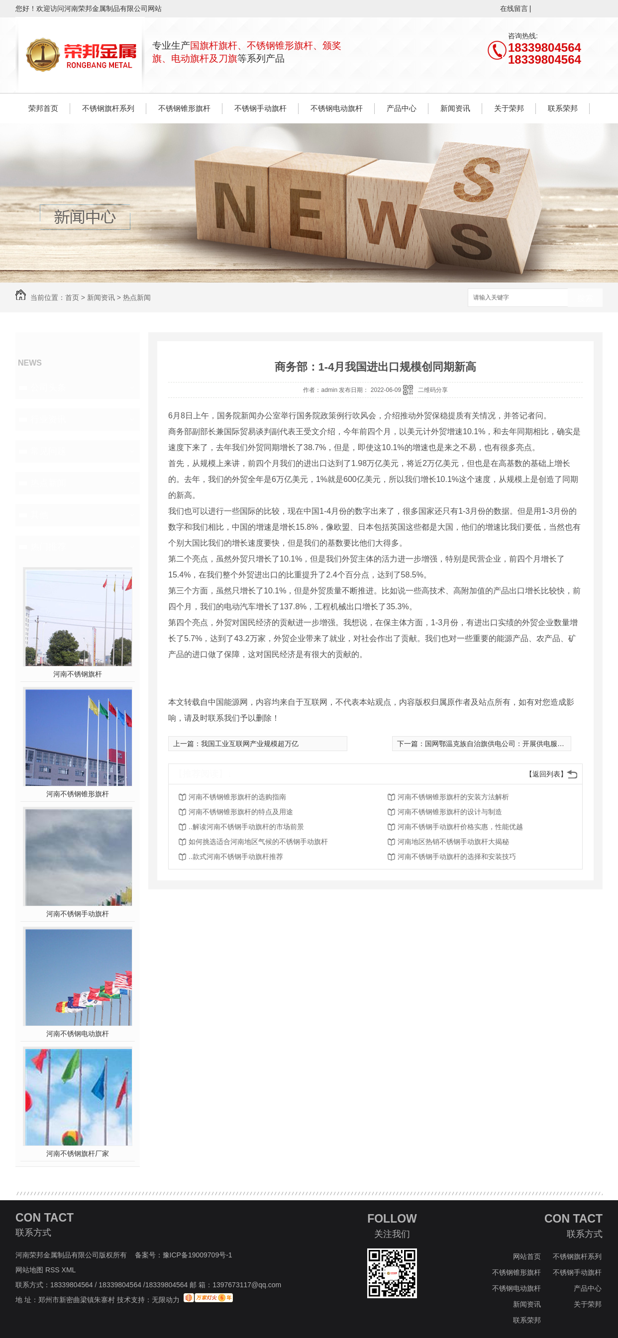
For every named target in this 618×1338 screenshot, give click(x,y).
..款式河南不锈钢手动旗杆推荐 (236, 856)
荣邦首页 (43, 108)
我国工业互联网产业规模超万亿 (250, 744)
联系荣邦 (563, 108)
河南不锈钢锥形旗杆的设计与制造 (450, 812)
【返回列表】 (546, 774)
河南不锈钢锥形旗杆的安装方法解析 (453, 797)
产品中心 (401, 108)
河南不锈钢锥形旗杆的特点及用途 (241, 812)
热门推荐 (48, 547)
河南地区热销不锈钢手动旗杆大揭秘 (453, 842)
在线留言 (514, 8)
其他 (39, 515)
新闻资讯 (455, 108)
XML (70, 1270)
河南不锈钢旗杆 (77, 674)
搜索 (585, 298)
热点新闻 (137, 297)
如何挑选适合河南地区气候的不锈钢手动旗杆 (258, 842)
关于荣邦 (509, 108)
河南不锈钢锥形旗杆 (77, 794)
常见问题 (48, 451)
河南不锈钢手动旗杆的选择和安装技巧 (457, 856)
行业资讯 (48, 419)
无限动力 (166, 1300)
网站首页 (527, 1256)
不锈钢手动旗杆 (260, 108)
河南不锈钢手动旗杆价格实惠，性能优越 (460, 827)
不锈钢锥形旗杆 (184, 108)
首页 (72, 297)
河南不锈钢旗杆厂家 (77, 1153)
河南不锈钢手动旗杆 (77, 914)
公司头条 (48, 387)
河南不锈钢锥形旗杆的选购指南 (237, 797)
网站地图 (29, 1270)
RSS (53, 1270)
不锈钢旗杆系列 (108, 108)
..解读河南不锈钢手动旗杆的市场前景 (246, 827)
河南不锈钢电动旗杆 (77, 1034)
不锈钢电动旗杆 (336, 108)
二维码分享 (433, 389)
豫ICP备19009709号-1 (197, 1255)
